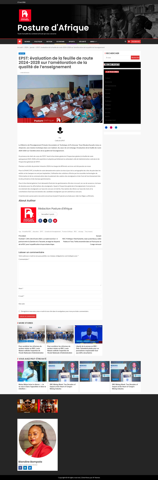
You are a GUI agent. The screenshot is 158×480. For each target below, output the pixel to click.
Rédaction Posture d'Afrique (55, 208)
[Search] (125, 42)
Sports (72, 42)
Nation (49, 42)
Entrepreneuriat (110, 86)
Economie (60, 42)
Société (86, 341)
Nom (21, 288)
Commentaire (24, 259)
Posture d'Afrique (53, 27)
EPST (41, 231)
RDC (75, 231)
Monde (27, 42)
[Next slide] (56, 406)
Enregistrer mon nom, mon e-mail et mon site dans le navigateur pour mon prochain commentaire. (55, 311)
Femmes (108, 89)
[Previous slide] (18, 406)
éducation (36, 231)
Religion (108, 105)
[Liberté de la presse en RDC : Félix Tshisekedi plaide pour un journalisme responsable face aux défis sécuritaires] (88, 334)
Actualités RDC (26, 231)
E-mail (21, 296)
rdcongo (80, 231)
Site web (22, 304)
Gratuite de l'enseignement (53, 231)
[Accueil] (20, 41)
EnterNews (86, 477)
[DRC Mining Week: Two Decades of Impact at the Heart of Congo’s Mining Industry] (63, 371)
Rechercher (112, 53)
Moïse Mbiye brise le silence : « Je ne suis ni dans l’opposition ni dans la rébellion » (32, 386)
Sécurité (82, 42)
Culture (107, 78)
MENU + (93, 42)
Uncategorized (110, 120)
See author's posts (47, 214)
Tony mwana (88, 231)
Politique (38, 42)
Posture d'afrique (67, 231)
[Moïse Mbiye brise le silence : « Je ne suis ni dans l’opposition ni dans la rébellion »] (32, 371)
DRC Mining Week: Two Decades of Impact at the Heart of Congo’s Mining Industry (63, 386)
